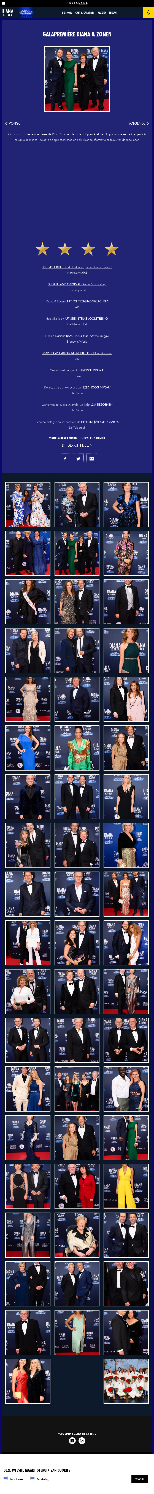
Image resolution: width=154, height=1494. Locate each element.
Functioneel (16, 1479)
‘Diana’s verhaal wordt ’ (77, 370)
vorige (14, 123)
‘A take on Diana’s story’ (77, 284)
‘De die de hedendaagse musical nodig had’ (77, 267)
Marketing (43, 1479)
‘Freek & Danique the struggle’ (77, 336)
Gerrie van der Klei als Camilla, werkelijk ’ (77, 405)
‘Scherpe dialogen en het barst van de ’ (77, 422)
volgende (136, 123)
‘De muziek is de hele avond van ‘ (77, 387)
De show (67, 12)
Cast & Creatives (84, 12)
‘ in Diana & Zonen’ (77, 353)
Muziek (102, 12)
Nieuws (113, 12)
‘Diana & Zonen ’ (77, 301)
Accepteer (139, 1478)
